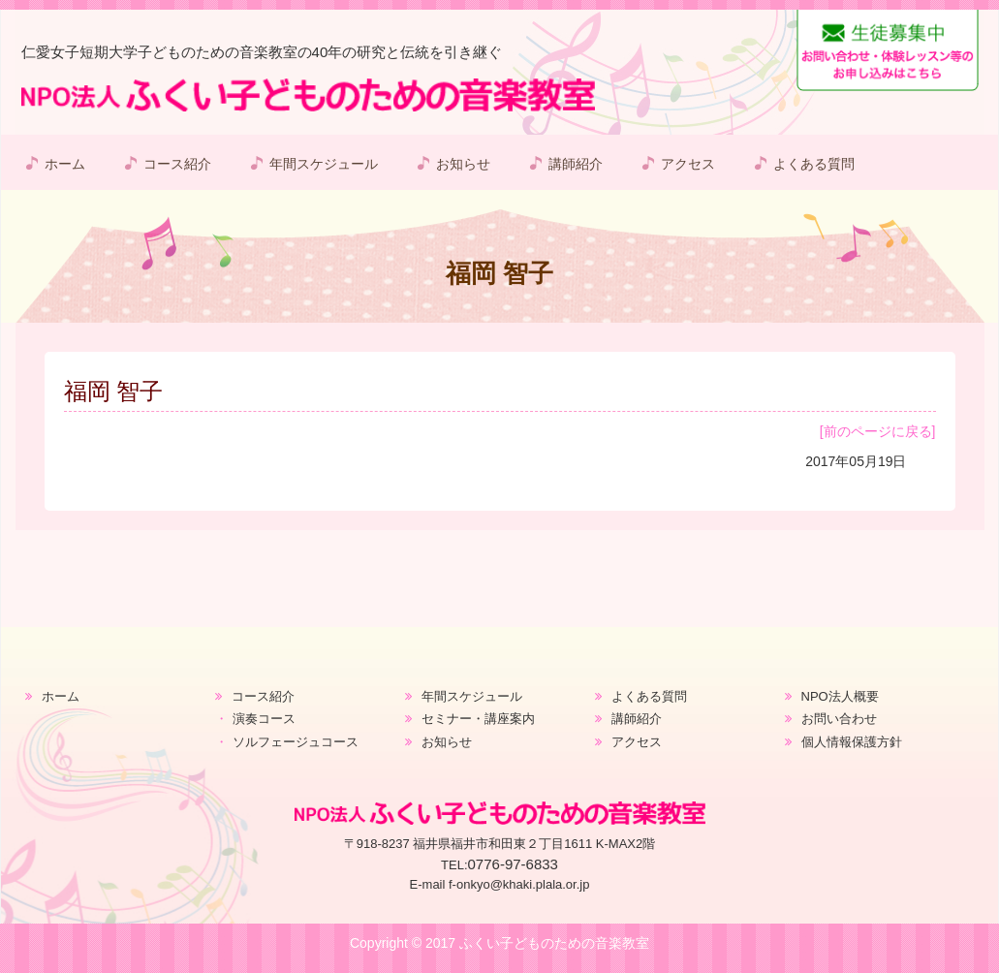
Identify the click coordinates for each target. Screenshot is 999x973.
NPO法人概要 (840, 696)
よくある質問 (814, 164)
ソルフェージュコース (296, 742)
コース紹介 (177, 164)
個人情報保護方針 (851, 742)
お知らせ (463, 164)
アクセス (688, 164)
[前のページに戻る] (878, 431)
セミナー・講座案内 (478, 718)
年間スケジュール (323, 164)
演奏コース (264, 718)
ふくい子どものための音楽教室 (554, 943)
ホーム (65, 164)
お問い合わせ (839, 718)
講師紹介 (575, 164)
